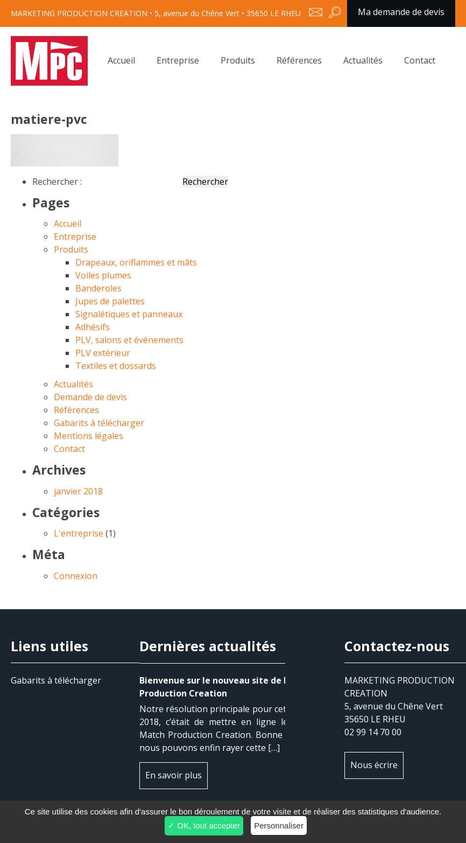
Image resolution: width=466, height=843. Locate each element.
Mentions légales (88, 436)
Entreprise (178, 60)
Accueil (121, 60)
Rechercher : (57, 181)
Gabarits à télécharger (99, 423)
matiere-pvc (49, 61)
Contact (419, 60)
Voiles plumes (103, 275)
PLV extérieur (102, 353)
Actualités (363, 60)
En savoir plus (173, 775)
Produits (238, 60)
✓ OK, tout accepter (204, 825)
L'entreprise (78, 533)
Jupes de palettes (110, 301)
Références (299, 60)
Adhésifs (92, 327)
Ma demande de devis (401, 12)
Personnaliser (278, 825)
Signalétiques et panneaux (128, 314)
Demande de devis (90, 397)
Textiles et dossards (115, 366)
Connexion (75, 576)
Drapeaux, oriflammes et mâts (136, 262)
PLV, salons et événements (129, 340)
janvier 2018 (78, 491)
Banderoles (98, 288)
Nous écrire (374, 765)
